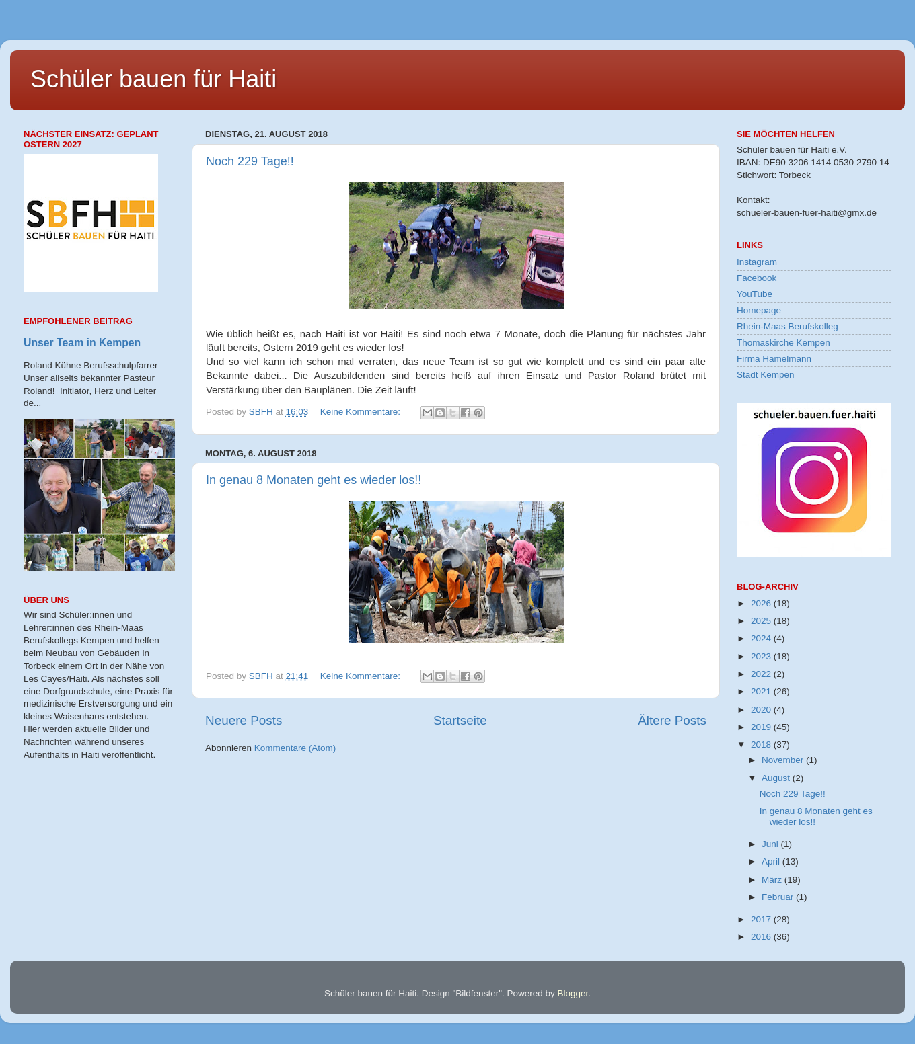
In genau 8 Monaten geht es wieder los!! (313, 480)
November (784, 760)
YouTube (754, 294)
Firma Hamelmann (774, 359)
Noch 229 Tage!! (250, 161)
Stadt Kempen (766, 375)
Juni (771, 844)
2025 (762, 621)
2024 (762, 638)
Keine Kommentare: (361, 412)
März (773, 880)
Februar (779, 897)
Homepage (759, 310)
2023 (762, 656)
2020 (762, 710)
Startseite (460, 720)
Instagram (757, 262)
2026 (762, 603)
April (772, 861)
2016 (762, 937)
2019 (762, 727)
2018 (762, 744)
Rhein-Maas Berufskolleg (787, 326)
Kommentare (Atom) (295, 748)
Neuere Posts (243, 720)
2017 (762, 919)
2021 (762, 691)
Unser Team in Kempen (82, 342)
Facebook (756, 278)
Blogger (572, 993)
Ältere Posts (672, 720)
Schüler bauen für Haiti (153, 79)
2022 (762, 674)
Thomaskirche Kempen (783, 342)
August (777, 778)
